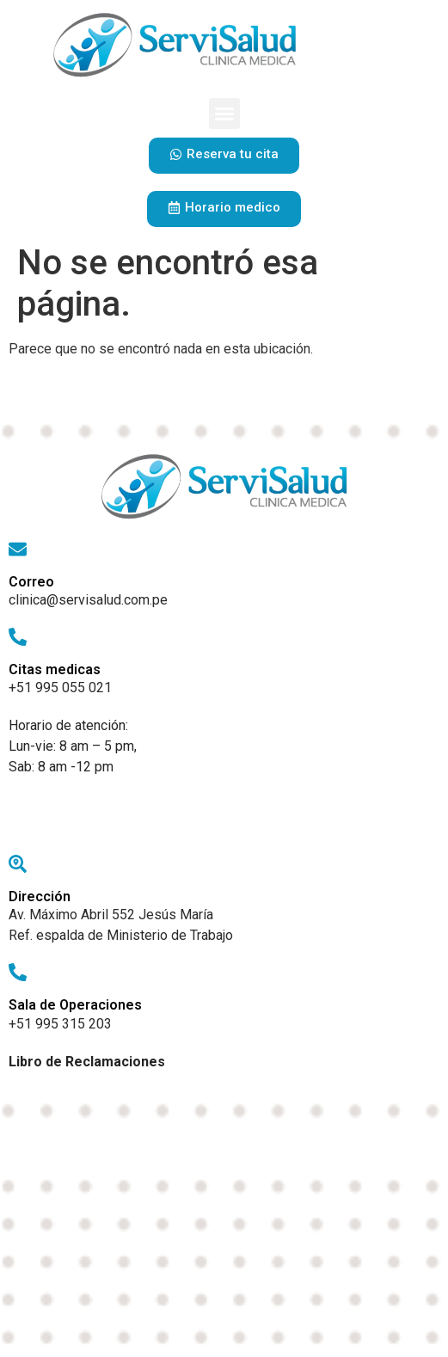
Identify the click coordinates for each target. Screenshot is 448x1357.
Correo (31, 582)
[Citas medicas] (18, 637)
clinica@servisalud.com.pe (88, 600)
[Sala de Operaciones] (18, 972)
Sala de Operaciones (75, 1005)
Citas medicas (55, 669)
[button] (224, 113)
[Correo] (18, 549)
